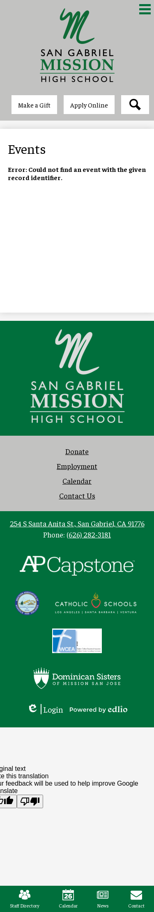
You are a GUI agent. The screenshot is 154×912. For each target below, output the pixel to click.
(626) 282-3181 (89, 534)
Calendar (68, 899)
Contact (136, 899)
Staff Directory (24, 899)
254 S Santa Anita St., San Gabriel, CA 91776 (77, 523)
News (103, 899)
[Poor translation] (30, 801)
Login (45, 709)
